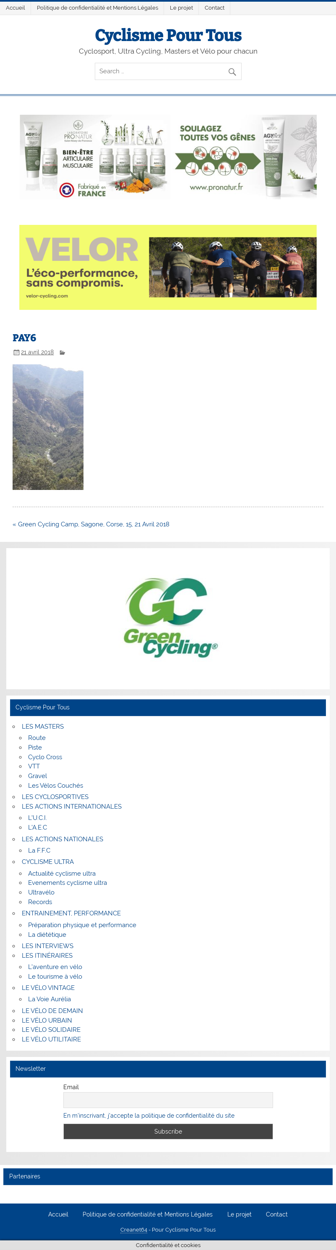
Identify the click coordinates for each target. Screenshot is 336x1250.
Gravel (37, 776)
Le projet (181, 8)
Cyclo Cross (45, 757)
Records (40, 902)
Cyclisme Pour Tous (168, 35)
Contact (214, 8)
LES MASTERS (43, 726)
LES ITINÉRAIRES (47, 955)
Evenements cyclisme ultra (67, 883)
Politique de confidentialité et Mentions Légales (97, 8)
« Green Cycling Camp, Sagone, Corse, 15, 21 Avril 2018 (91, 524)
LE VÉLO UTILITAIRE (51, 1039)
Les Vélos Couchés (55, 785)
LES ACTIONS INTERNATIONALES (72, 806)
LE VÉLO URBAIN (47, 1020)
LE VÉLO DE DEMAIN (52, 1011)
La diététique (47, 934)
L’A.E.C (37, 827)
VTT (34, 766)
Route (37, 738)
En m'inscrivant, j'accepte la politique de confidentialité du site (148, 1115)
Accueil (15, 8)
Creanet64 (133, 1230)
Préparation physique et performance (82, 925)
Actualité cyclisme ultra (62, 873)
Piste (35, 747)
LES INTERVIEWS (47, 946)
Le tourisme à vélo (55, 976)
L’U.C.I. (37, 818)
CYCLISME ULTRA (48, 862)
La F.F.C (39, 850)
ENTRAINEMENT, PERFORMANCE (71, 913)
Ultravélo (41, 892)
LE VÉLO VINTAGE (48, 988)
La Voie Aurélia (49, 999)
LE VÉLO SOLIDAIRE (51, 1030)
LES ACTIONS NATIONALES (62, 839)
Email (71, 1087)
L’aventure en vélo (55, 967)
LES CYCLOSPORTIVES (55, 797)
